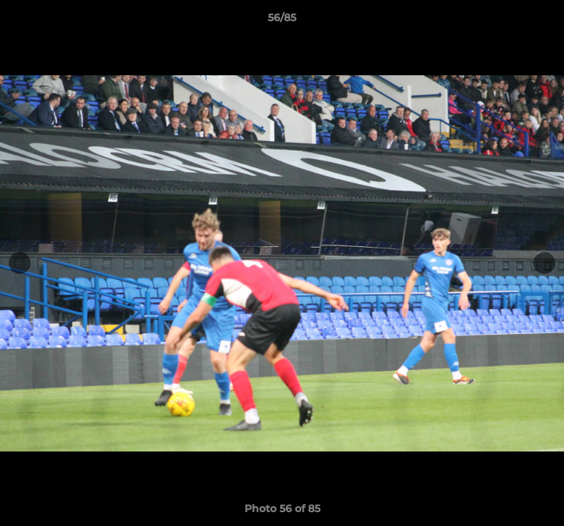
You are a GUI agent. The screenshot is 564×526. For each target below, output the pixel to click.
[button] (537, 21)
